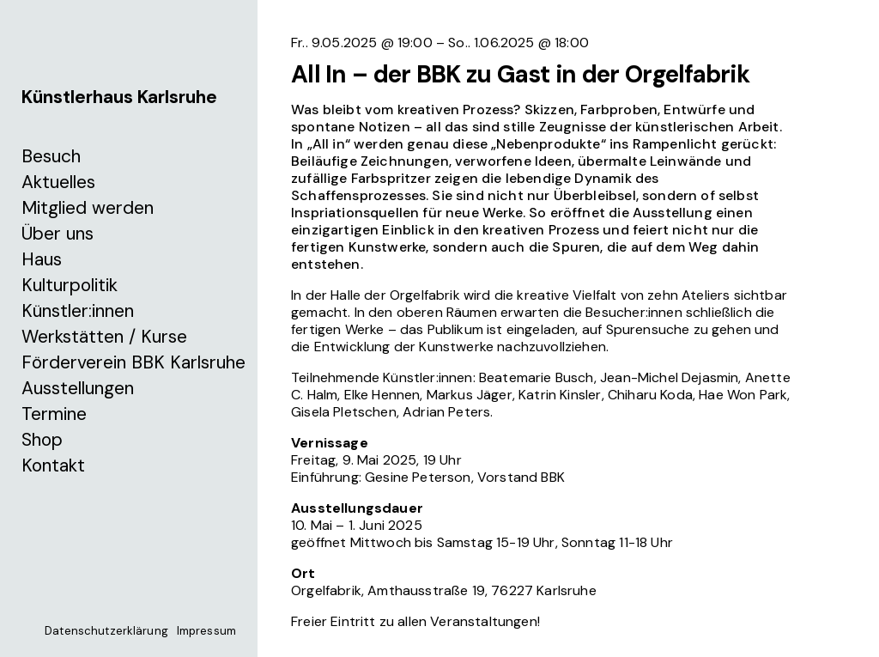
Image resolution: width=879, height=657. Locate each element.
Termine (54, 414)
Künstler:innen (77, 311)
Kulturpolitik (69, 285)
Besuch (51, 156)
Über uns (57, 234)
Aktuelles (58, 182)
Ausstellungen (77, 388)
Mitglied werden (87, 208)
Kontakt (53, 465)
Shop (42, 440)
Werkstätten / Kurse (104, 337)
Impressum (206, 631)
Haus (41, 259)
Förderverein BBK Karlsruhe (133, 362)
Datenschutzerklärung (106, 631)
